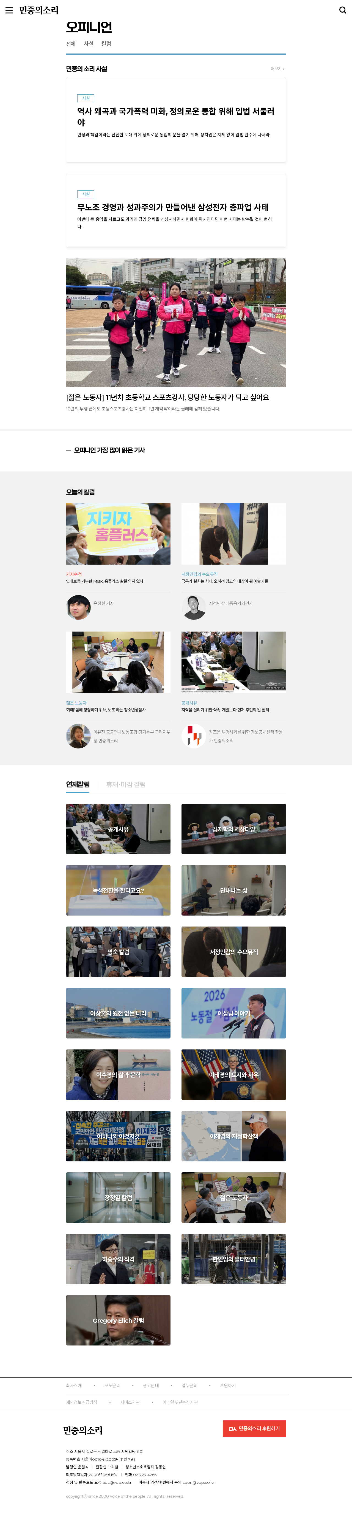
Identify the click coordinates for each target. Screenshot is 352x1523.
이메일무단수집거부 (180, 1402)
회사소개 (74, 1385)
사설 (88, 44)
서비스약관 (130, 1402)
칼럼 (106, 44)
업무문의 (189, 1385)
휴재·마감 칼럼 (126, 785)
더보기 (276, 68)
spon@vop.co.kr (198, 1482)
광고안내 (151, 1385)
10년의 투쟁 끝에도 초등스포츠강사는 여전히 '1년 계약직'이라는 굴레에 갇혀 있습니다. (143, 409)
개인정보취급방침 (81, 1402)
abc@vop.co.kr (117, 1482)
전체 (70, 44)
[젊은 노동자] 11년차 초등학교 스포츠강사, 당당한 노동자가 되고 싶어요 (167, 397)
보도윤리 (112, 1385)
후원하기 (228, 1385)
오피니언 (89, 27)
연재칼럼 (77, 785)
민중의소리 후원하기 (254, 1429)
